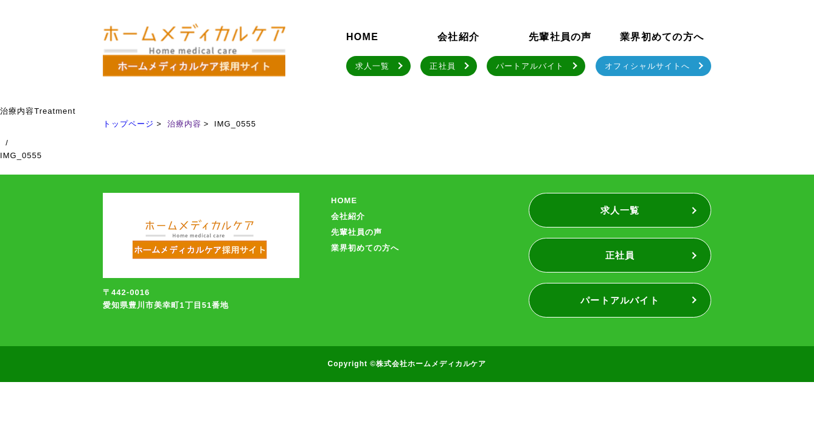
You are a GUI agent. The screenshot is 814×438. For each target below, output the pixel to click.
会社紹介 (458, 37)
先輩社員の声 (560, 37)
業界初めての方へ (662, 37)
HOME (362, 37)
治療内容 (184, 123)
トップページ (128, 123)
